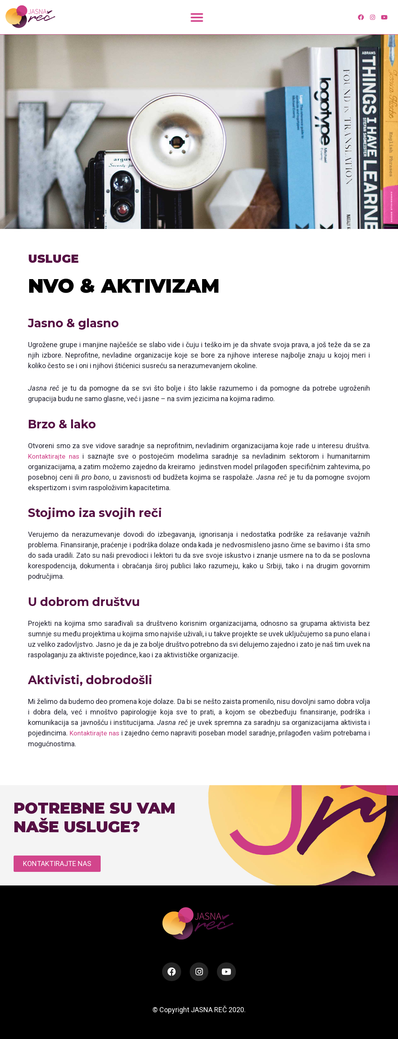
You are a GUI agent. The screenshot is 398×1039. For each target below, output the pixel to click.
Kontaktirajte (47, 456)
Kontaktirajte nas (95, 733)
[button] (197, 17)
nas (76, 456)
